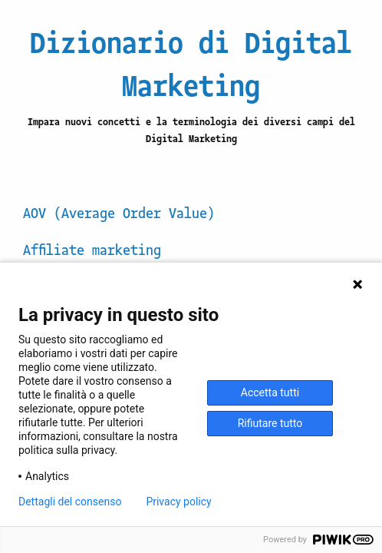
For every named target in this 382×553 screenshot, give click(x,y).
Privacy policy (178, 501)
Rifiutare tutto (270, 423)
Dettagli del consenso (69, 501)
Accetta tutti (270, 392)
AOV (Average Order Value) (119, 212)
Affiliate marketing (92, 249)
